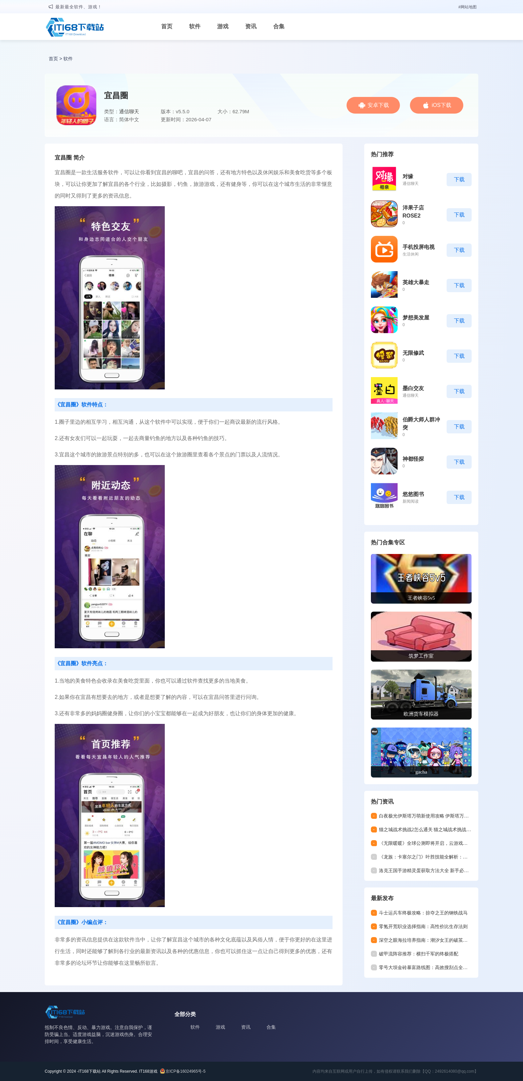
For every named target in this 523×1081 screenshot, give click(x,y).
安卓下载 (378, 105)
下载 (459, 179)
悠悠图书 (413, 494)
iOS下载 (441, 105)
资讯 (250, 26)
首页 (166, 26)
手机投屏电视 (419, 247)
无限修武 (413, 353)
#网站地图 (467, 7)
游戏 (222, 26)
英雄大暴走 (416, 282)
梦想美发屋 (416, 317)
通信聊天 (129, 111)
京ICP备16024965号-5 (185, 1071)
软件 (194, 26)
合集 (279, 26)
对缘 (408, 176)
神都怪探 (413, 459)
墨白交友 (413, 388)
